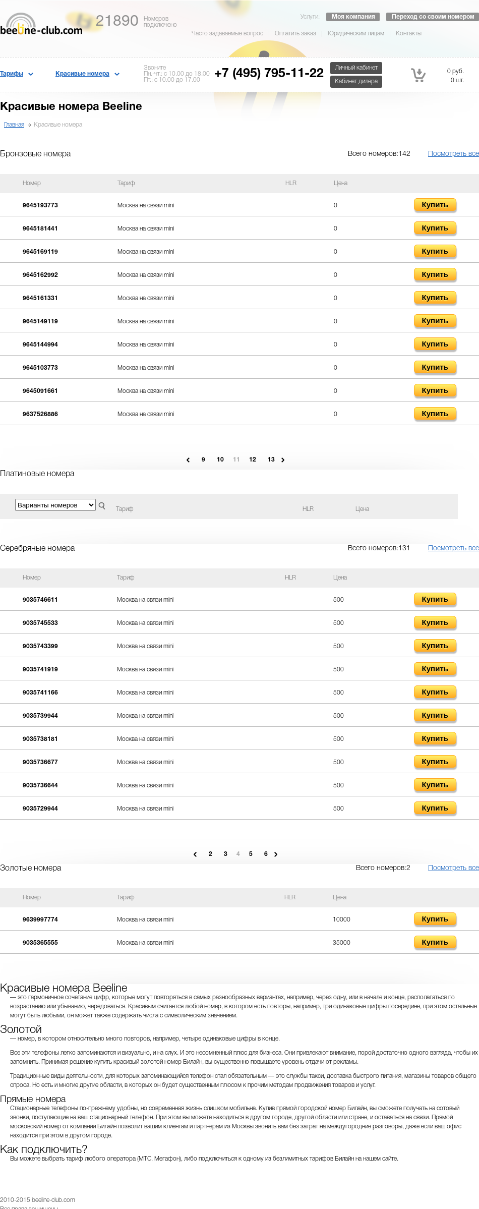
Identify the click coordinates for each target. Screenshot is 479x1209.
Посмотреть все (453, 154)
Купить (435, 204)
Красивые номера (82, 74)
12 (252, 460)
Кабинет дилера (356, 81)
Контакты (409, 33)
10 (220, 460)
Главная (14, 125)
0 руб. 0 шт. (437, 75)
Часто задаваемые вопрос (227, 33)
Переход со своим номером (433, 17)
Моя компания (353, 17)
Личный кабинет (356, 68)
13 (271, 460)
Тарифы (11, 74)
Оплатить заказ (295, 33)
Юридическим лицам (356, 33)
